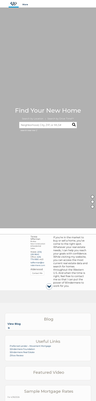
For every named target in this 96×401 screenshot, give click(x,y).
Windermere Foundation (22, 349)
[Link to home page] (14, 3)
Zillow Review (17, 355)
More (25, 4)
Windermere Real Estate (22, 352)
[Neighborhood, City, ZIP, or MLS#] (48, 125)
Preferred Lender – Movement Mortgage (30, 346)
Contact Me (37, 273)
